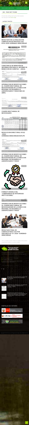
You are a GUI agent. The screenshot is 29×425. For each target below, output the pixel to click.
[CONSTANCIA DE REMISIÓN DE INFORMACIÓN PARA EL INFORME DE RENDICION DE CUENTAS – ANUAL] (4, 288)
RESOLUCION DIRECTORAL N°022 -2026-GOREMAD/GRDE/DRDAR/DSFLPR (13, 134)
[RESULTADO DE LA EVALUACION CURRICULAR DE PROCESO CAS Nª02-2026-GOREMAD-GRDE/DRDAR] (4, 280)
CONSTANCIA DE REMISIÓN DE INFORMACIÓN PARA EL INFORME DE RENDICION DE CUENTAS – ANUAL (14, 67)
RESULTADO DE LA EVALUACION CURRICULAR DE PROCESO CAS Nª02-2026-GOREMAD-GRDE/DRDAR (14, 8)
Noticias (24, 46)
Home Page (13, 17)
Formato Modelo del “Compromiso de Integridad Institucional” (13, 193)
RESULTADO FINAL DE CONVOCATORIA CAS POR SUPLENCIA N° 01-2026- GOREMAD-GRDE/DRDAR (14, 232)
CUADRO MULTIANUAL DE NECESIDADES (10, 112)
